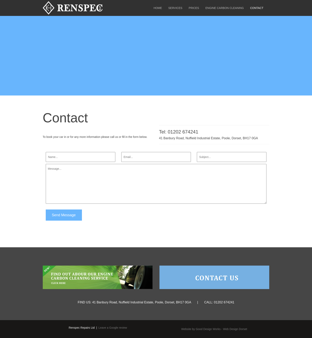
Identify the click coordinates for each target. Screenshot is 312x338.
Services (175, 8)
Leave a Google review (112, 327)
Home (158, 8)
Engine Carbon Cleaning (224, 8)
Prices (194, 8)
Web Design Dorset (235, 329)
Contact (256, 8)
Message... (156, 184)
